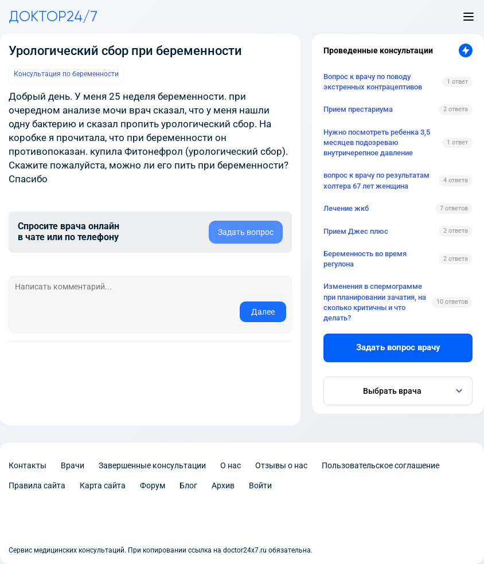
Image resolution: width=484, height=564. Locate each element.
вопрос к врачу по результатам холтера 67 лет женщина (376, 180)
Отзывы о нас (281, 465)
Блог (188, 485)
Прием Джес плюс (355, 231)
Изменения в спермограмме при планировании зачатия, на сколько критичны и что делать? (374, 302)
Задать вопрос (246, 232)
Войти (260, 485)
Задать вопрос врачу (398, 347)
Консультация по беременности (66, 74)
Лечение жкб (346, 208)
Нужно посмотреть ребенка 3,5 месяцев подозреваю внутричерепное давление (376, 142)
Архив (223, 485)
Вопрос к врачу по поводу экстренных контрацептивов (372, 81)
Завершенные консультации (152, 465)
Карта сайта (103, 485)
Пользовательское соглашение (380, 465)
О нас (230, 465)
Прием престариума (358, 109)
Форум (152, 485)
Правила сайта (37, 485)
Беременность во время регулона (365, 258)
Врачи (72, 465)
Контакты (27, 465)
